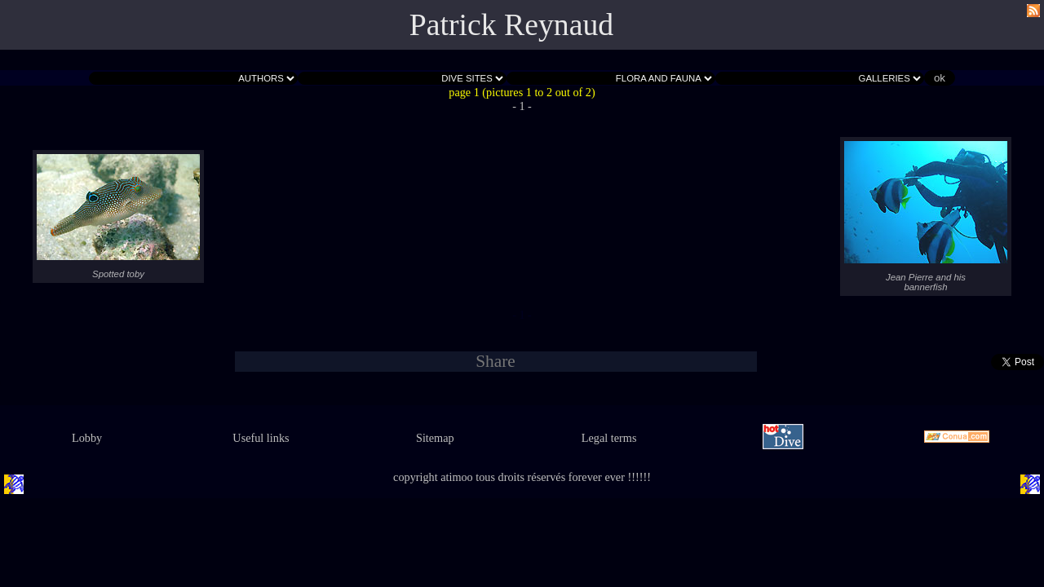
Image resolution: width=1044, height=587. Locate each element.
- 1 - (522, 106)
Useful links (260, 437)
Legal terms (609, 437)
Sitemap (435, 437)
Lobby (87, 437)
